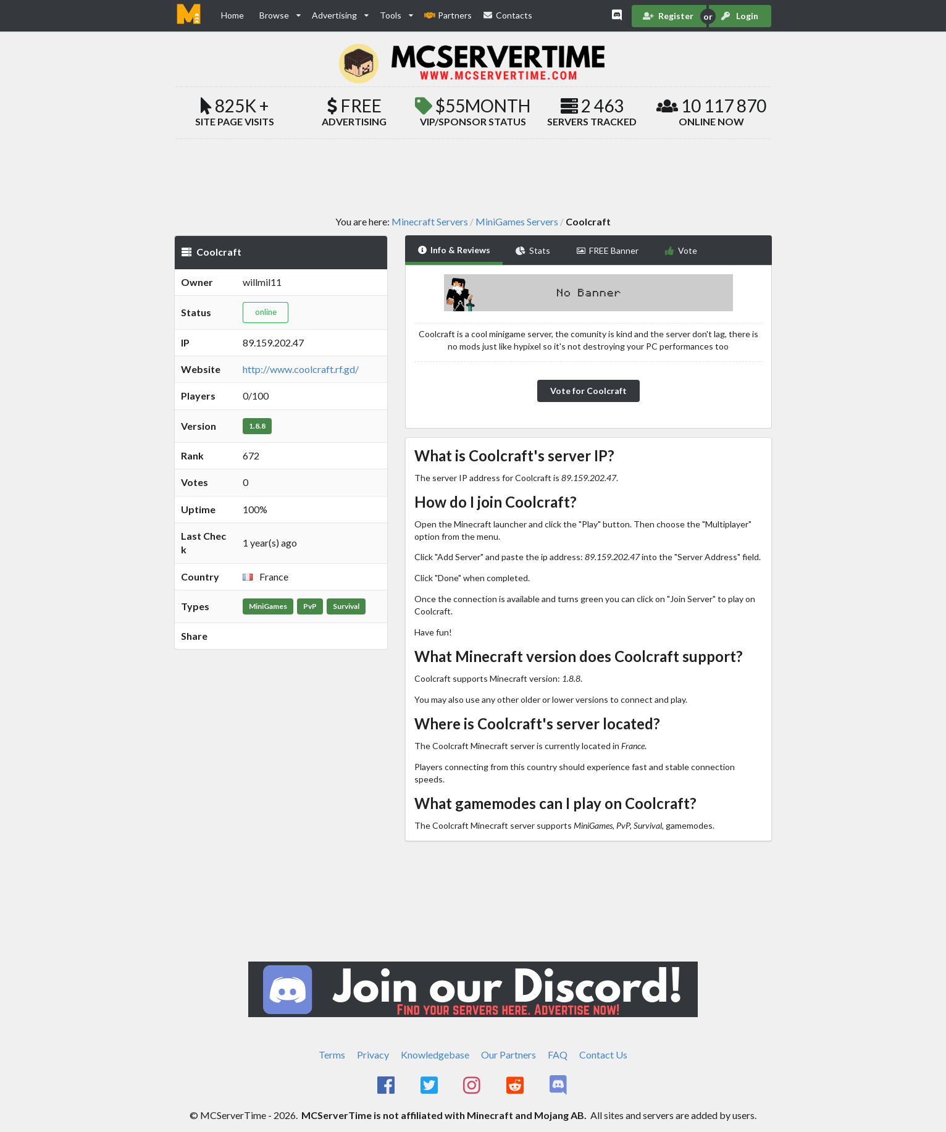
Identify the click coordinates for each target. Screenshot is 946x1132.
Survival (346, 606)
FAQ (557, 1054)
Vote (680, 250)
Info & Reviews (454, 250)
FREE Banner (607, 250)
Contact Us (603, 1054)
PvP (310, 606)
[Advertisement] (473, 176)
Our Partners (508, 1054)
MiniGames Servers (516, 222)
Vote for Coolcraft (588, 390)
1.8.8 (257, 425)
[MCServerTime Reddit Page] (516, 1085)
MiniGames (268, 606)
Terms (332, 1054)
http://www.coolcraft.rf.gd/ (301, 369)
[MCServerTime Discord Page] (559, 1085)
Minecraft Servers (429, 222)
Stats (533, 250)
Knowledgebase (435, 1054)
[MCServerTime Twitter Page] (430, 1085)
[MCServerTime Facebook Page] (387, 1085)
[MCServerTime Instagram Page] (473, 1085)
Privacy (373, 1054)
